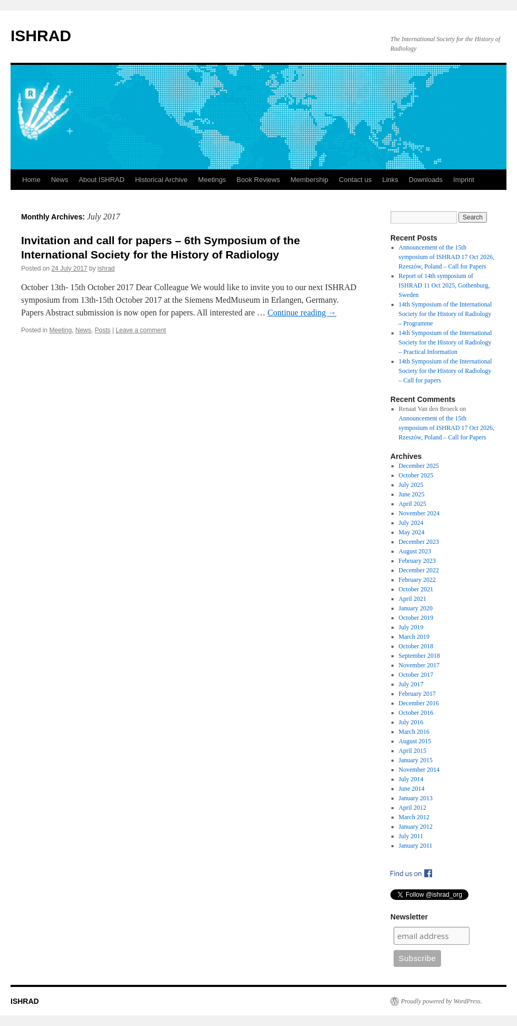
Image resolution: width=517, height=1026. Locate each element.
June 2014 (412, 788)
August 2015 (415, 741)
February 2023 (417, 560)
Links (390, 180)
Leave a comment (141, 330)
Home (31, 180)
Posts (102, 330)
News (60, 180)
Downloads (426, 180)
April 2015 (412, 750)
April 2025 (412, 503)
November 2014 (419, 769)
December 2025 (419, 465)
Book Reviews (258, 180)
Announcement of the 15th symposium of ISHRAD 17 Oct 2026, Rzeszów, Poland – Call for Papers (446, 257)
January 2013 (416, 798)
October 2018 (416, 646)
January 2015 (416, 760)
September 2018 (419, 655)
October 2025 (416, 475)
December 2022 (419, 570)
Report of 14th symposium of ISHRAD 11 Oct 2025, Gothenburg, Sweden (444, 285)
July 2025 (411, 484)
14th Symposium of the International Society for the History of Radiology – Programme (445, 314)
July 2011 (411, 836)
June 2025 (412, 494)
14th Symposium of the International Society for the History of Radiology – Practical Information (445, 342)
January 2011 (416, 845)
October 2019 (416, 617)
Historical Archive (161, 180)
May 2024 (412, 532)
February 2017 (417, 693)
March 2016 (414, 731)
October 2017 (416, 674)
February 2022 (417, 579)
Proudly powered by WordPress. (441, 1001)
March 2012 (414, 817)
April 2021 (412, 598)
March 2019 (414, 636)
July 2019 (411, 627)
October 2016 (416, 712)
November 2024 (419, 513)
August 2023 (415, 551)
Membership (310, 180)
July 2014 (411, 779)
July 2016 (411, 722)
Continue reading (302, 312)
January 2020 (416, 608)
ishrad (106, 268)
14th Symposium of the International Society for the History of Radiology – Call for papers (445, 371)
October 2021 (416, 589)
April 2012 (412, 807)
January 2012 (416, 826)
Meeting (60, 330)
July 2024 (411, 522)
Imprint (463, 180)
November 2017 (419, 665)
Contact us (355, 180)
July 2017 (411, 684)
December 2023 (419, 541)
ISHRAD (41, 35)
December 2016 (419, 703)
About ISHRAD (102, 180)
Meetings (212, 180)
